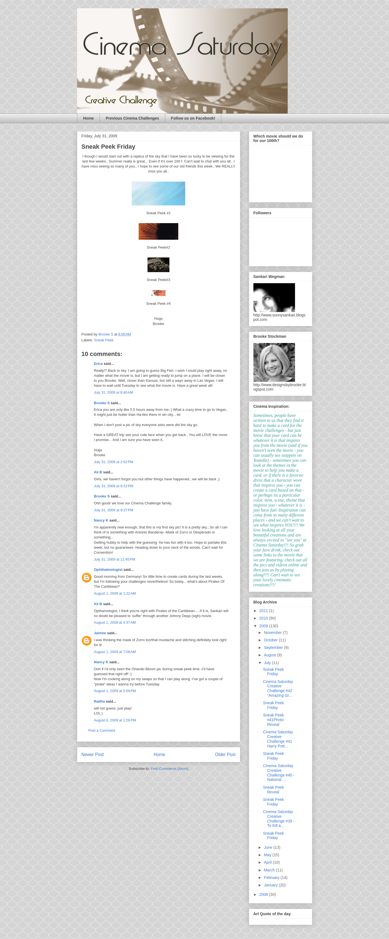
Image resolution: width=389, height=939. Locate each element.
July (268, 663)
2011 (264, 610)
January (271, 885)
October (271, 640)
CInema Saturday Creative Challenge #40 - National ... (278, 772)
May (268, 855)
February (272, 877)
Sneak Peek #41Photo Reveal (273, 720)
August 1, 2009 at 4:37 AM (115, 622)
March (270, 870)
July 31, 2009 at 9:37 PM (113, 510)
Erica (98, 364)
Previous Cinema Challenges (132, 118)
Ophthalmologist (108, 569)
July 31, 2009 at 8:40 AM (113, 392)
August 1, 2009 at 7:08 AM (115, 652)
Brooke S (102, 403)
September (274, 647)
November (273, 632)
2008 (264, 894)
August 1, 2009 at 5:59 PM (115, 691)
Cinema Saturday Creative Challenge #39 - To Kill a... (278, 818)
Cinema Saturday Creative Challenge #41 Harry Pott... (278, 739)
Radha (99, 701)
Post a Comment (101, 730)
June (268, 847)
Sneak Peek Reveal (273, 789)
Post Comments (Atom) (169, 769)
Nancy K (101, 520)
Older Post (225, 754)
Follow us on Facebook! (193, 118)
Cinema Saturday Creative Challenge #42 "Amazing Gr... (278, 688)
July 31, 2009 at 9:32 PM (113, 486)
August (270, 655)
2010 (264, 618)
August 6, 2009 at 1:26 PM (115, 720)
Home (88, 118)
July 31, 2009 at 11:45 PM (114, 559)
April (268, 862)
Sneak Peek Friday (273, 671)
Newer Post (93, 754)
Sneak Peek (103, 340)
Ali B (98, 472)
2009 (264, 626)
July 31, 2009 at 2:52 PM (113, 462)
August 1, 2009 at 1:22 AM (115, 593)
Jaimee (100, 633)
